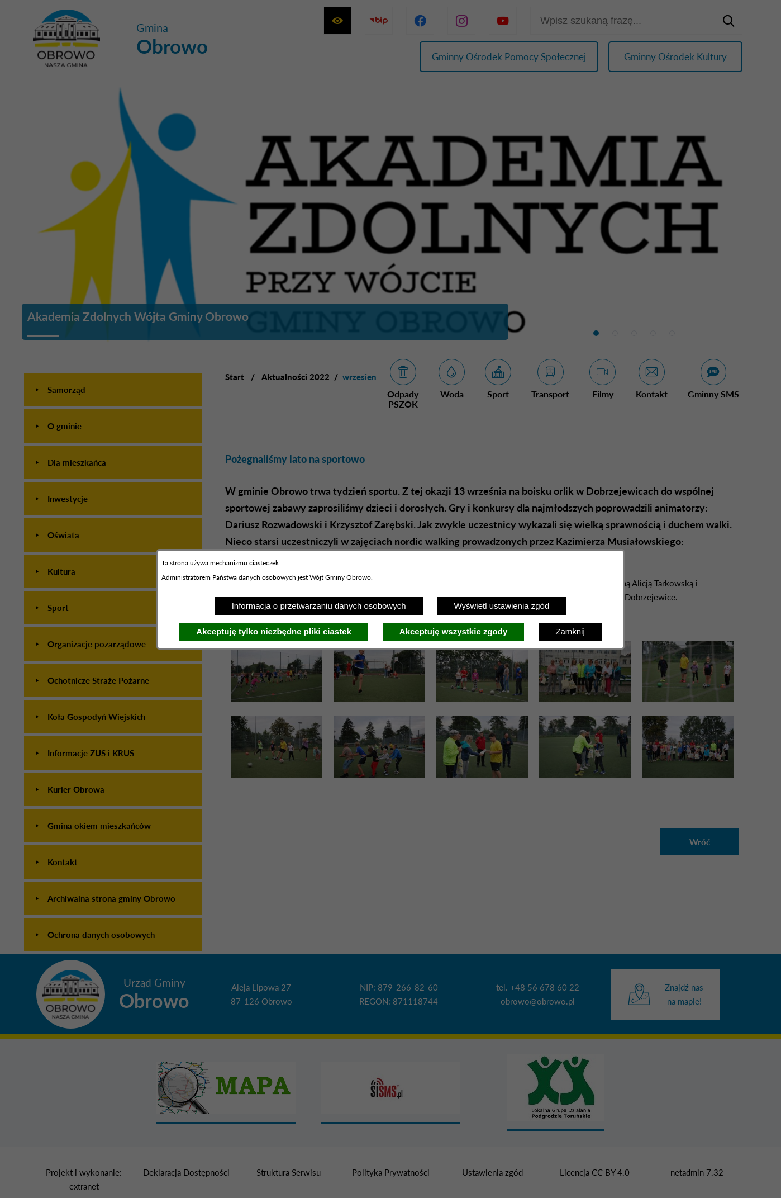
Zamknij (570, 631)
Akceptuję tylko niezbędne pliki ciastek (273, 631)
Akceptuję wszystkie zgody (453, 631)
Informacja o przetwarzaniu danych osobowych (319, 605)
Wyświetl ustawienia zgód (502, 605)
